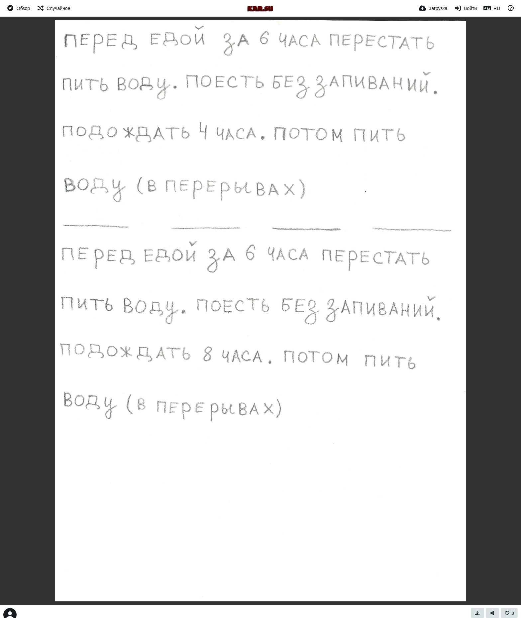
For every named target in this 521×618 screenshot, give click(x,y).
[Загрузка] (433, 8)
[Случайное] (53, 8)
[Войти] (465, 8)
